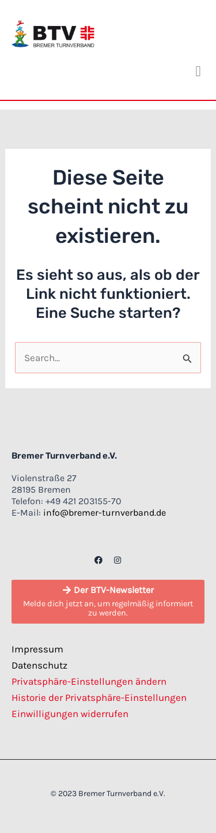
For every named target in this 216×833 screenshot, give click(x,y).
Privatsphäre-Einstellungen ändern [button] (89, 681)
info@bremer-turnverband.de (104, 512)
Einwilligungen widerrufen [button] (70, 713)
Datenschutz (39, 665)
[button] (198, 71)
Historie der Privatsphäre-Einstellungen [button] (99, 697)
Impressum (37, 649)
